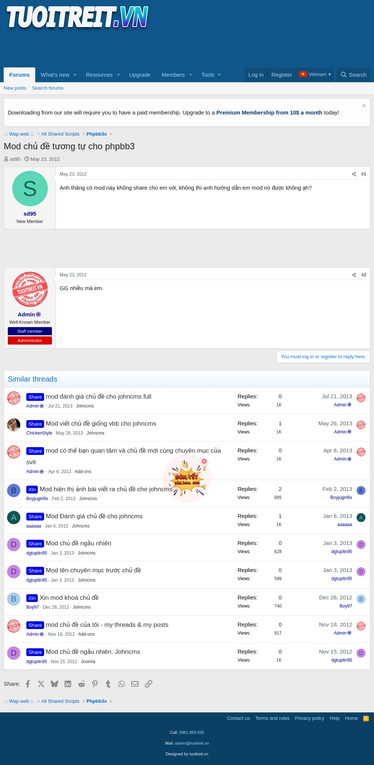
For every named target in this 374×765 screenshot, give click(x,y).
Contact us (238, 718)
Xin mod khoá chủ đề (69, 597)
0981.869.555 (191, 732)
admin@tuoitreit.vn (192, 743)
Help (335, 718)
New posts (15, 88)
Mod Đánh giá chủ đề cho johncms (94, 516)
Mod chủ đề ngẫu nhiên (79, 543)
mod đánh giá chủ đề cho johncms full (99, 396)
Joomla (88, 661)
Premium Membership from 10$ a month (269, 112)
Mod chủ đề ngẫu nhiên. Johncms (93, 651)
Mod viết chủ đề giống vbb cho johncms (101, 423)
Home (351, 718)
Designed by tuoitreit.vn (187, 754)
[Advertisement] (139, 48)
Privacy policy (309, 718)
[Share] (354, 174)
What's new (55, 74)
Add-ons (83, 471)
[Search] (353, 74)
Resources (99, 74)
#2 (363, 274)
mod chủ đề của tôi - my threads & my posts (107, 624)
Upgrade (140, 74)
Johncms (85, 406)
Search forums (48, 88)
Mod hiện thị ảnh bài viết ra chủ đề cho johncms (106, 489)
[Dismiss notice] (363, 106)
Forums (19, 74)
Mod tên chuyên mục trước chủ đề (93, 570)
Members (173, 74)
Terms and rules (272, 718)
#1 (363, 174)
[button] (75, 74)
